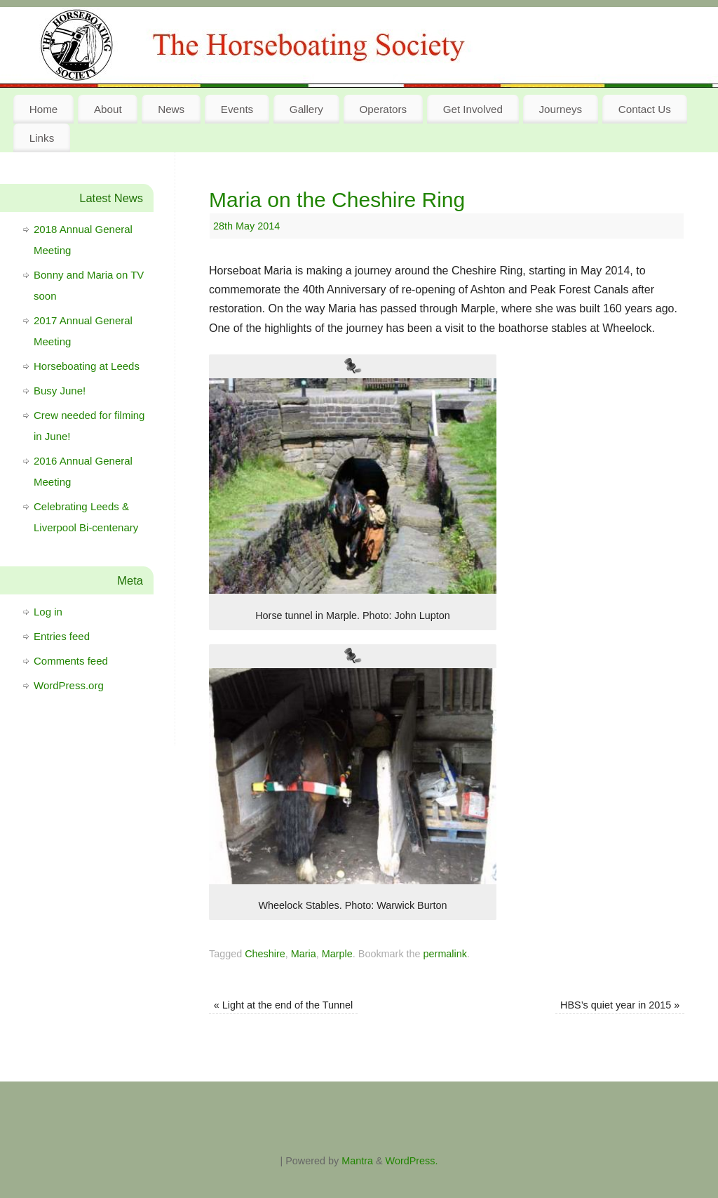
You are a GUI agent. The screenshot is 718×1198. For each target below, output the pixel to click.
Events (237, 109)
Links (41, 138)
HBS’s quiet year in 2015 (619, 1005)
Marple (337, 953)
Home (43, 109)
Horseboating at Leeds (87, 366)
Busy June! (60, 391)
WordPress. (412, 1160)
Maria (303, 953)
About (108, 109)
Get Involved (473, 109)
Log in (48, 612)
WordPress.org (69, 685)
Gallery (306, 109)
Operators (383, 109)
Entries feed (62, 636)
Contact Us (644, 109)
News (171, 109)
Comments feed (71, 661)
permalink (445, 953)
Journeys (561, 109)
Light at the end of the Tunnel (283, 1005)
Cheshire (265, 953)
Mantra (357, 1160)
